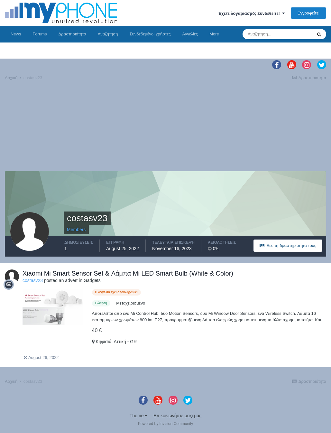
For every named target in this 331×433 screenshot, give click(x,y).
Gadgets (92, 280)
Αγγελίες (190, 34)
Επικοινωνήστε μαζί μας (177, 415)
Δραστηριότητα (72, 34)
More (214, 34)
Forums (40, 34)
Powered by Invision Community (165, 423)
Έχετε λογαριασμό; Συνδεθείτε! (251, 13)
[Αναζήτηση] (277, 34)
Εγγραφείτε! (308, 13)
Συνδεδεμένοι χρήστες (150, 34)
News (16, 34)
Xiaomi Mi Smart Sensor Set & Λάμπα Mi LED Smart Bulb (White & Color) (128, 273)
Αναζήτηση (108, 34)
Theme (138, 415)
